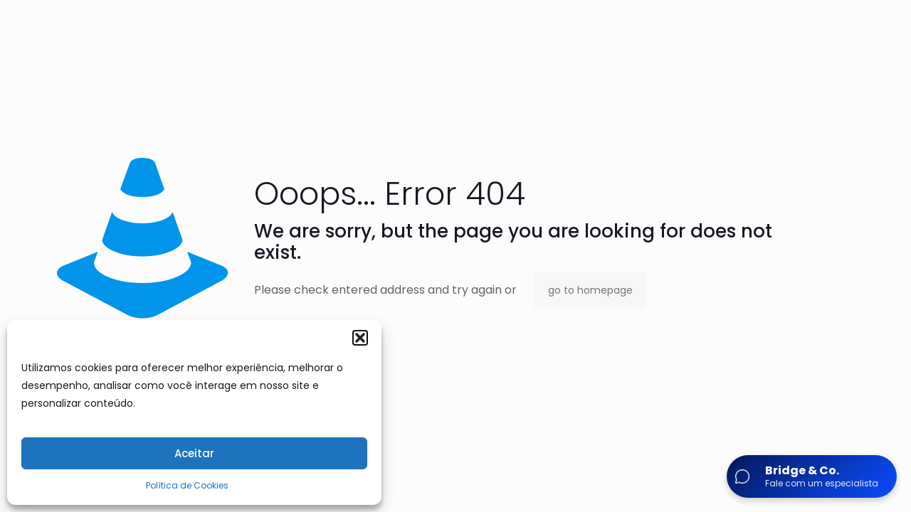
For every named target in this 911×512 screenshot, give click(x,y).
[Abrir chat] (812, 476)
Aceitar (194, 453)
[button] (360, 338)
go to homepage (590, 290)
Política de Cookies (187, 485)
